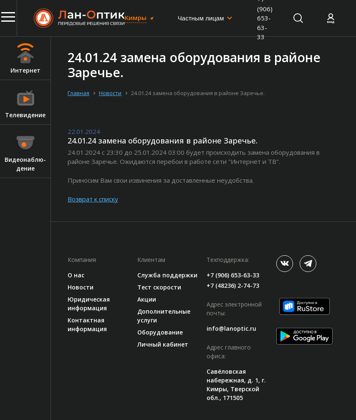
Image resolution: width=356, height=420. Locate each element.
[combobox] (205, 18)
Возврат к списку (93, 199)
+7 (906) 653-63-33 (233, 275)
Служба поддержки (167, 275)
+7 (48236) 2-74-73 (233, 285)
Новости (80, 287)
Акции (146, 299)
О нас (76, 275)
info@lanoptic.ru (231, 328)
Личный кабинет (162, 344)
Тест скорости (159, 287)
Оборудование (160, 332)
